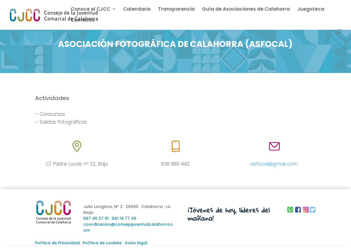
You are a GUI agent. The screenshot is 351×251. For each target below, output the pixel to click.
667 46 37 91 (96, 218)
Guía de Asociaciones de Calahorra (246, 9)
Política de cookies (102, 243)
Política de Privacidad (57, 243)
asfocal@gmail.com (274, 163)
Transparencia (176, 9)
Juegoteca (310, 9)
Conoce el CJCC (90, 9)
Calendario (137, 9)
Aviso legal (136, 243)
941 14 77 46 (124, 218)
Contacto (83, 20)
